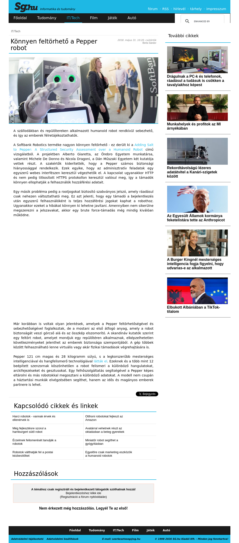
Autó (131, 18)
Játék (112, 18)
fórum (153, 9)
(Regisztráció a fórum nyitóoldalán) (83, 497)
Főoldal (20, 18)
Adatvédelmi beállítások (62, 539)
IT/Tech (73, 18)
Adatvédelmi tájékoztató (27, 539)
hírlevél (179, 9)
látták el (100, 361)
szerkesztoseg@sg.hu (126, 539)
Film (94, 18)
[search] (202, 21)
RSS (165, 9)
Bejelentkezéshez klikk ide (83, 493)
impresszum (216, 9)
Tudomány (46, 18)
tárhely (196, 9)
